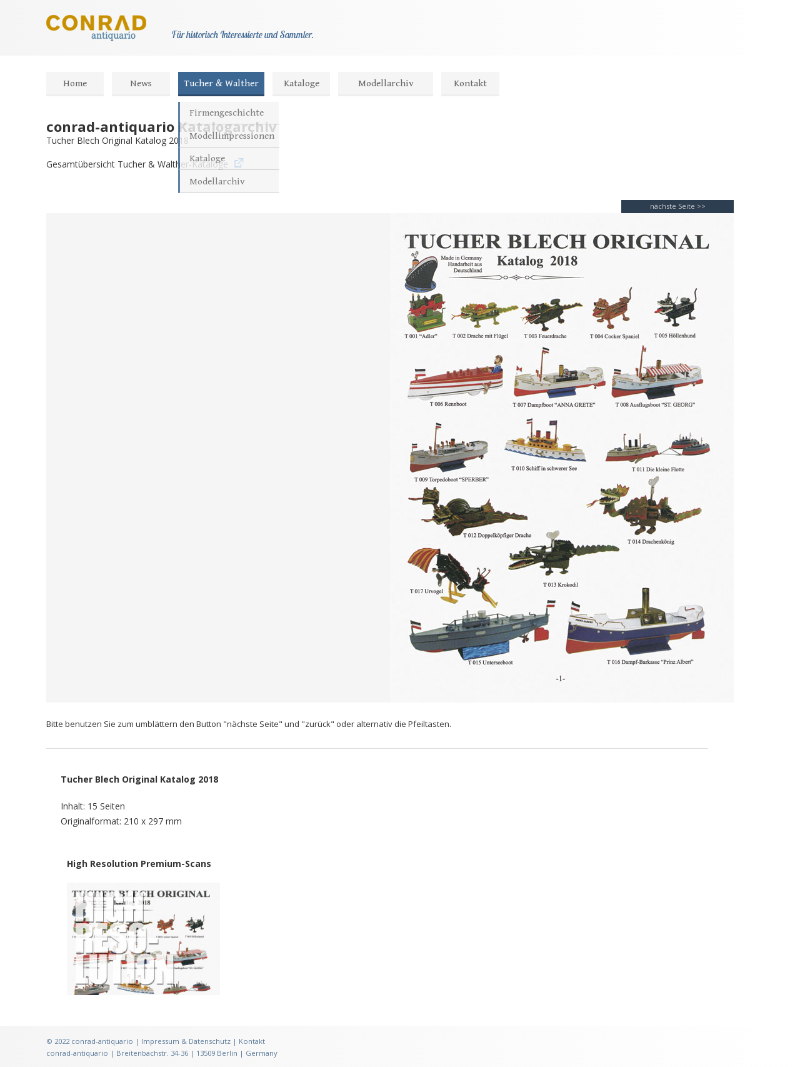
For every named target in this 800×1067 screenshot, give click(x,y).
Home (75, 83)
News (141, 83)
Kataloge (301, 83)
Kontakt (470, 83)
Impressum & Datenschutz (186, 1041)
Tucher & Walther (221, 83)
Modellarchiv (386, 83)
